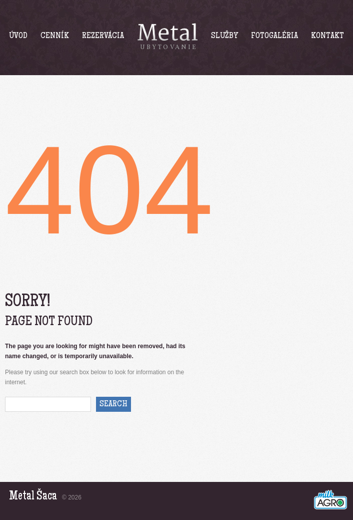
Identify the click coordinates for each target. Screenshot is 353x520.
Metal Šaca (33, 496)
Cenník (54, 36)
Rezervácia (103, 36)
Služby (224, 36)
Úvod (18, 36)
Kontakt (327, 36)
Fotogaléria (274, 36)
